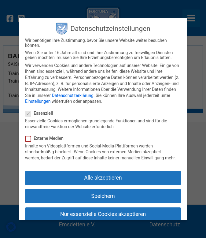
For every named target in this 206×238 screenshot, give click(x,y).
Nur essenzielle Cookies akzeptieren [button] (103, 214)
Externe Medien (46, 138)
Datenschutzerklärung (73, 95)
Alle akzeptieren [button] (103, 178)
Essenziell (41, 113)
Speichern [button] (103, 196)
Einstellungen (38, 101)
